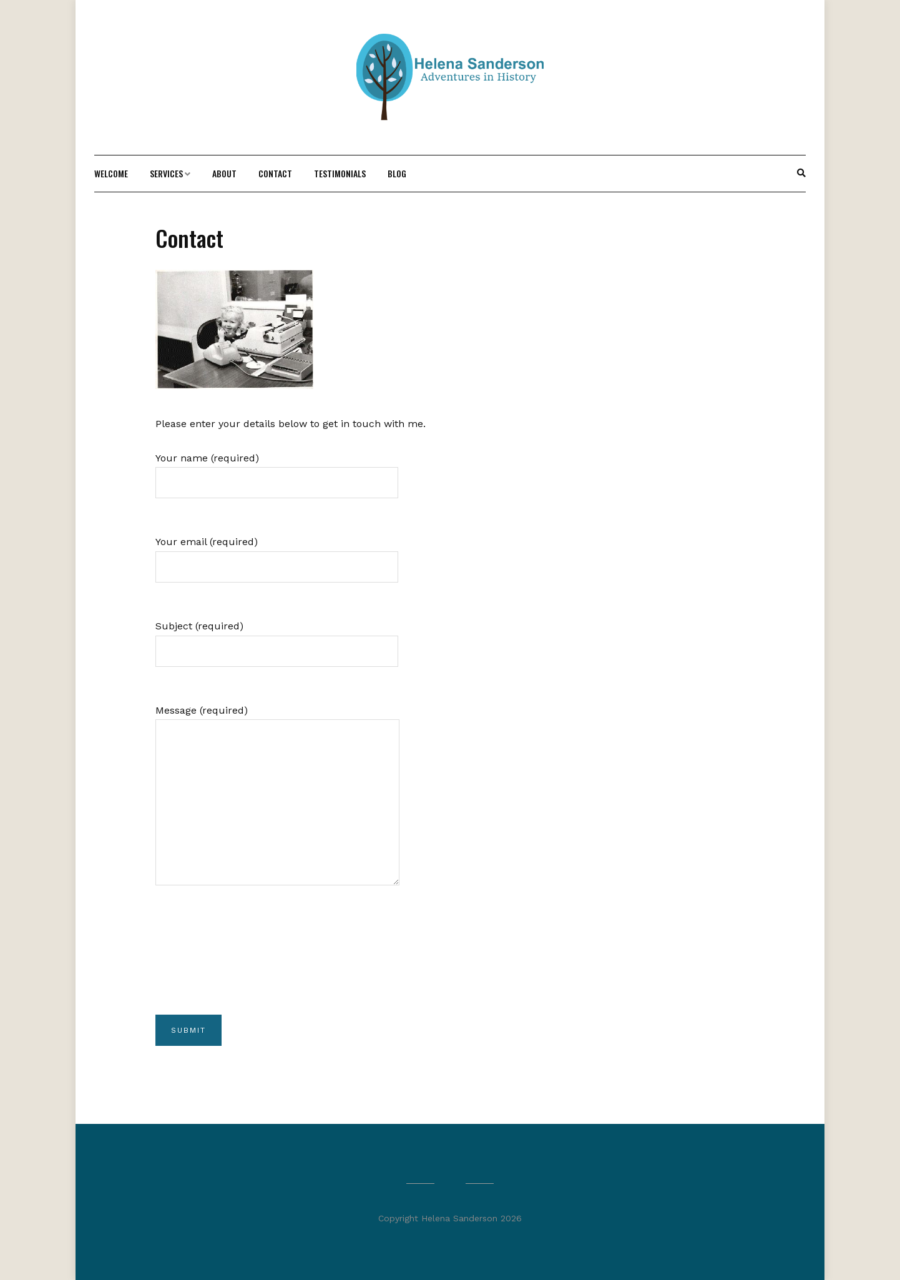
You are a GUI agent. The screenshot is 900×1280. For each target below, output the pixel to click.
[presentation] (250, 968)
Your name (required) (276, 470)
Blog (397, 173)
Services (166, 173)
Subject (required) (276, 638)
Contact (275, 173)
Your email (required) (276, 554)
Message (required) (277, 805)
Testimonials (340, 173)
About (224, 173)
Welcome (111, 173)
